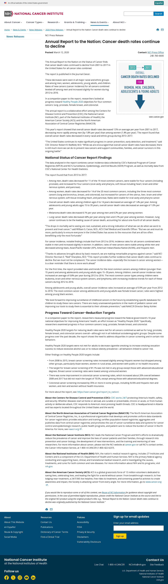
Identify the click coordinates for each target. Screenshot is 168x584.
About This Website (14, 522)
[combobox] (138, 14)
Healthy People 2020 (73, 101)
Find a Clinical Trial (50, 536)
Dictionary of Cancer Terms (54, 532)
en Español (9, 527)
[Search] (158, 14)
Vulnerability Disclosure (89, 541)
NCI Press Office (156, 52)
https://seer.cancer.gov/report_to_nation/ (98, 391)
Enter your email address (125, 523)
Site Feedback (157, 564)
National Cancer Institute (153, 576)
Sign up (120, 536)
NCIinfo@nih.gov (137, 564)
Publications (47, 527)
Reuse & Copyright (13, 532)
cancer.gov (130, 444)
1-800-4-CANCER (116, 564)
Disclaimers (83, 536)
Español (159, 3)
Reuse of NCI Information (113, 492)
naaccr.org (73, 429)
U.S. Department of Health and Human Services (143, 570)
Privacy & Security (86, 532)
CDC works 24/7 (119, 397)
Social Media (10, 536)
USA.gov (160, 580)
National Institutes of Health (151, 573)
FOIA (79, 527)
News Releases (15, 36)
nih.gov (49, 466)
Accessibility (83, 522)
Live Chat (99, 564)
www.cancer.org (153, 481)
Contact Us (46, 522)
